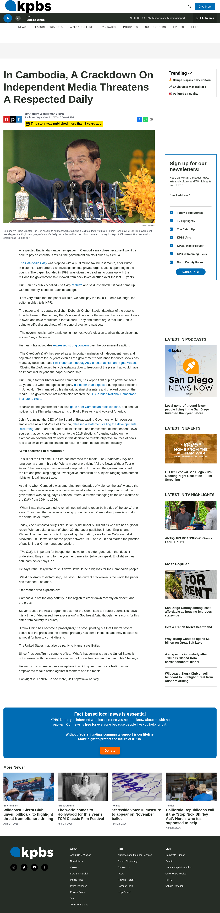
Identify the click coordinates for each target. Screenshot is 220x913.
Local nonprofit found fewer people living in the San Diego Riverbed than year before (187, 409)
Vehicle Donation (175, 886)
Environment (10, 805)
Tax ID (169, 879)
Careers (74, 867)
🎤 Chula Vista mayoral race (187, 86)
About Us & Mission (80, 855)
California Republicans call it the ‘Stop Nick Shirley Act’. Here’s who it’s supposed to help (190, 816)
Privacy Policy (77, 892)
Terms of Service (79, 904)
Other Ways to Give (176, 873)
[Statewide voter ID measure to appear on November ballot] (137, 787)
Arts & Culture (81, 35)
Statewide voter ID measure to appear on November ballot (136, 814)
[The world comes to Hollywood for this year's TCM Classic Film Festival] (83, 787)
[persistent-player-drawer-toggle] (205, 25)
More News (14, 767)
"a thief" (77, 285)
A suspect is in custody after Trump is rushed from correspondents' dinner (186, 658)
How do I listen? (126, 879)
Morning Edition (35, 26)
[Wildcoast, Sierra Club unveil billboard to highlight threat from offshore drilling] (28, 787)
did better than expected (90, 385)
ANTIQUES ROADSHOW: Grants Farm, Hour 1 (188, 540)
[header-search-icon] (190, 9)
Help (194, 35)
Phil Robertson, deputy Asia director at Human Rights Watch (94, 363)
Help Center (124, 892)
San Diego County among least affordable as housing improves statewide (188, 611)
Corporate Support (175, 855)
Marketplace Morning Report (168, 24)
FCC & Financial (79, 873)
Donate (110, 750)
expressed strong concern (71, 345)
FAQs (121, 873)
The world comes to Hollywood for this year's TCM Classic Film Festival (81, 814)
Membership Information (178, 867)
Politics (116, 805)
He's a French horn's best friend (188, 627)
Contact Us (124, 867)
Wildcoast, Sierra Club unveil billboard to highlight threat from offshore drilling (189, 677)
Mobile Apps (76, 879)
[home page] (26, 9)
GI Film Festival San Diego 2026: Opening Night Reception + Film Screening (189, 475)
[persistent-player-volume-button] (18, 25)
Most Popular (178, 564)
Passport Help (125, 886)
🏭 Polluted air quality (183, 93)
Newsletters (76, 861)
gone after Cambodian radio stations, (95, 407)
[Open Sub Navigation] (28, 35)
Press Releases (78, 886)
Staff (72, 898)
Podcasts (130, 35)
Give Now (206, 9)
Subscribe (191, 272)
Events (178, 35)
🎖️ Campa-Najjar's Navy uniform (190, 80)
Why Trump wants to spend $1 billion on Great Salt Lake (187, 640)
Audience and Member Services (135, 855)
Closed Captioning (127, 861)
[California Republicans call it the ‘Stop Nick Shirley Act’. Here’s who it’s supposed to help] (191, 787)
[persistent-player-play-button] (8, 25)
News (22, 35)
